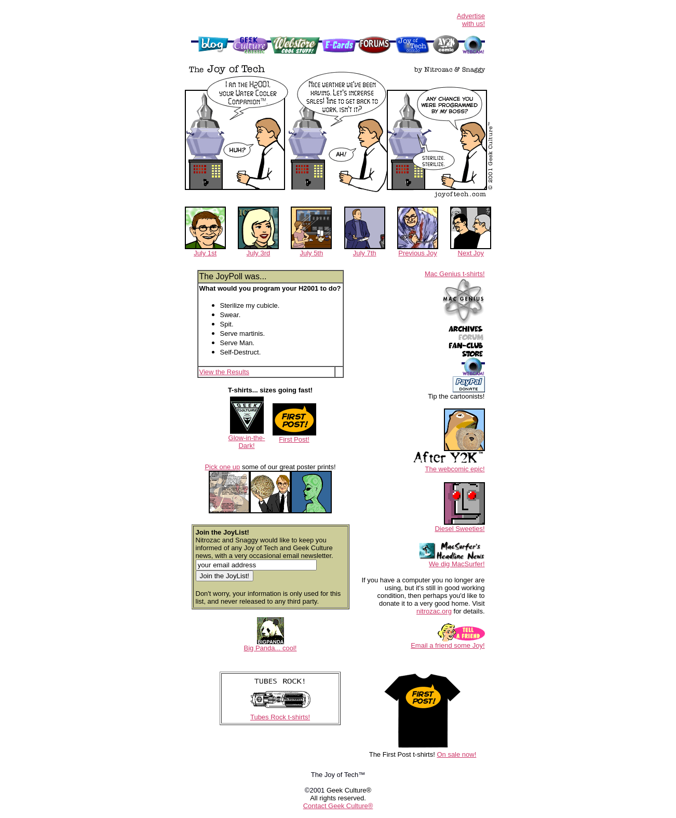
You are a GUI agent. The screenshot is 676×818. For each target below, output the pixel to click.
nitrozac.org (434, 611)
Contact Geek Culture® (338, 806)
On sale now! (456, 754)
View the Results (224, 372)
